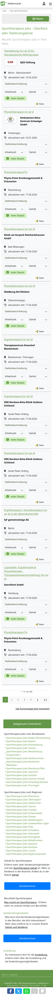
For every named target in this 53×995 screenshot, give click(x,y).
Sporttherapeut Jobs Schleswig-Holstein (27, 782)
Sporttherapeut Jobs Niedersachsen (25, 758)
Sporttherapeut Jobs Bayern (21, 741)
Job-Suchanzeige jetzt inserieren (33, 708)
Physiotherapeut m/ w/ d (19, 111)
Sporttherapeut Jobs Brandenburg (24, 744)
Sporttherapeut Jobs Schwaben (22, 830)
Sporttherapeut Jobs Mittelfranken (24, 840)
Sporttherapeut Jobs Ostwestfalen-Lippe (27, 823)
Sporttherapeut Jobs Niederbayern (24, 820)
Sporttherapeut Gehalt (25, 868)
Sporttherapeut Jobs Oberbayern (23, 799)
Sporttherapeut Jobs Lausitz (21, 850)
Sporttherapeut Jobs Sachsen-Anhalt (25, 778)
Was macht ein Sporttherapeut (20, 902)
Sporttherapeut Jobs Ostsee (21, 816)
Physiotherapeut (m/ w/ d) (19, 229)
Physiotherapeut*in (15, 172)
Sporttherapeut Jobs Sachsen (21, 775)
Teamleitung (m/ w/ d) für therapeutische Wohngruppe (21, 52)
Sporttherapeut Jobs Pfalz (19, 826)
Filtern (38, 18)
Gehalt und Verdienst (16, 927)
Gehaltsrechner (27, 886)
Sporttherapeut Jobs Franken (21, 809)
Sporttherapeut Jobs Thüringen (22, 785)
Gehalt (15, 874)
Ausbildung (41, 954)
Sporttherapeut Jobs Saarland (22, 771)
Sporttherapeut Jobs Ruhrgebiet (23, 836)
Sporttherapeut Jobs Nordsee (21, 847)
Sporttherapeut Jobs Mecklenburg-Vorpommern (24, 753)
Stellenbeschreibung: (26, 83)
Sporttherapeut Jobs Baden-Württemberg (28, 737)
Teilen (41, 104)
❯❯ (45, 699)
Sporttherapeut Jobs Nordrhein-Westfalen (23, 763)
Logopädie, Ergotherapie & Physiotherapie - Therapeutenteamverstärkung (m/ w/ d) (26, 573)
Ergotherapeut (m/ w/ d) (18, 339)
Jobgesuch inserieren (27, 724)
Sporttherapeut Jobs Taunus (21, 806)
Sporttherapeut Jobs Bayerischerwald (26, 853)
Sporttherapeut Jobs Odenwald (22, 833)
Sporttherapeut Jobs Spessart (21, 843)
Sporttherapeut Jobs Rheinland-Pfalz (25, 768)
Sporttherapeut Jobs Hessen (21, 748)
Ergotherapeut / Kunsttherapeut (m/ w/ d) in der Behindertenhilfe (25, 512)
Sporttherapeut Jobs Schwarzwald (24, 813)
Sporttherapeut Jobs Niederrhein (23, 803)
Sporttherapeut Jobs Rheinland (22, 796)
